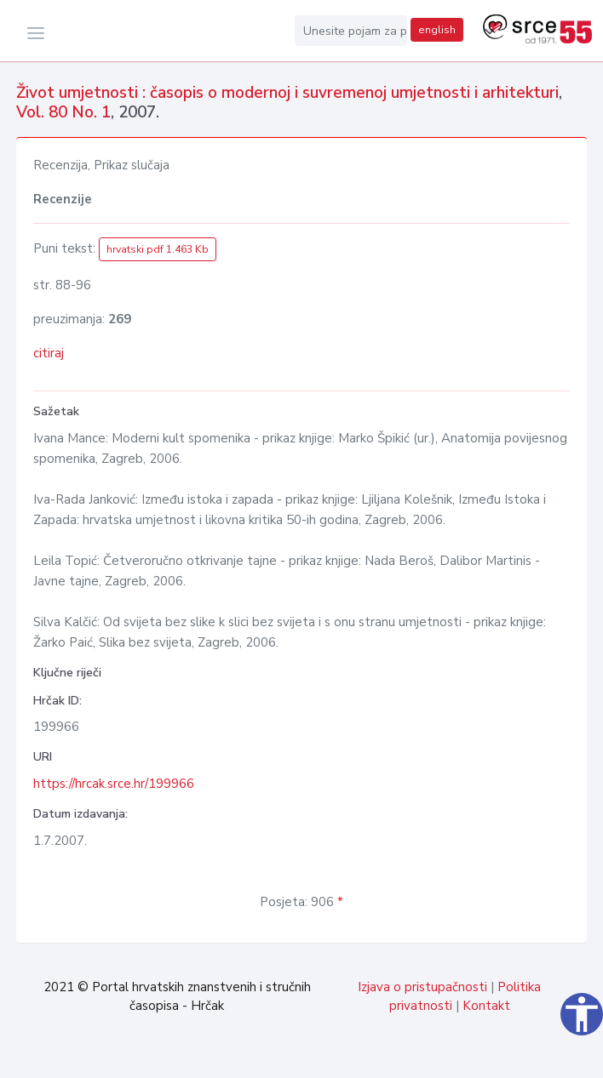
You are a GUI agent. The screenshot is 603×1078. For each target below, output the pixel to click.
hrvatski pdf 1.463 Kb (157, 249)
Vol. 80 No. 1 (63, 112)
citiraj (48, 353)
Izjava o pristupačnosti (422, 986)
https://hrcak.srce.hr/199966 (113, 783)
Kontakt (486, 1005)
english (437, 30)
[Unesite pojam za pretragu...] (351, 30)
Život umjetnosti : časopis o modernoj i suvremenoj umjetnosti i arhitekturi (287, 93)
